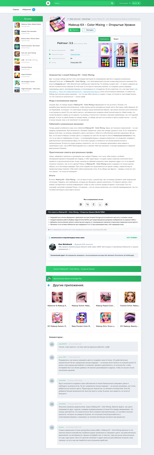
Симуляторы (75, 54)
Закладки (89, 30)
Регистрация (125, 3)
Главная (16, 9)
